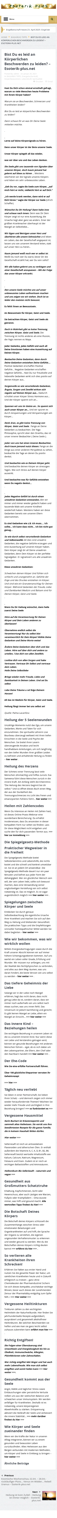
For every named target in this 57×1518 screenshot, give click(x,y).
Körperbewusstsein (12, 79)
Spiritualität (37, 79)
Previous (8, 1475)
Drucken (38, 81)
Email (49, 81)
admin (16, 73)
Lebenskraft (27, 79)
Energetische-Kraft (30, 76)
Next (36, 1492)
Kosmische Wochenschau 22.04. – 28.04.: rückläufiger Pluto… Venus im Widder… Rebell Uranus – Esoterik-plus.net (26, 1481)
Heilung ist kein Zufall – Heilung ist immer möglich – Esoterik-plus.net (23, 1497)
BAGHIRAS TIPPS (14, 76)
